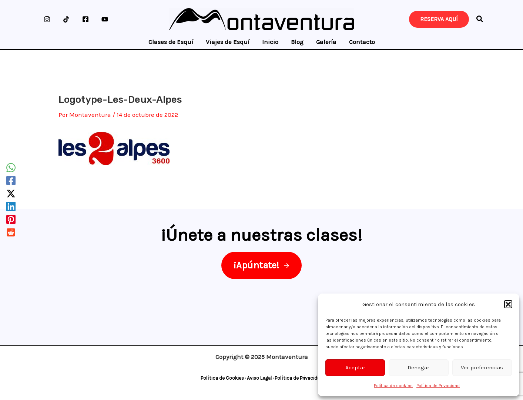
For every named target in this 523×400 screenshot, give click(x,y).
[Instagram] (47, 19)
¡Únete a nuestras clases (259, 234)
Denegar (418, 367)
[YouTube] (104, 19)
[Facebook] (85, 19)
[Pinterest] (11, 219)
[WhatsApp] (11, 167)
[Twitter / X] (11, 193)
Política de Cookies (222, 378)
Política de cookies (393, 385)
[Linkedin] (11, 206)
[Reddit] (11, 232)
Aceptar (355, 367)
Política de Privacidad (438, 385)
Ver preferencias (482, 367)
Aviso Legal (259, 378)
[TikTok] (66, 19)
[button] (508, 304)
